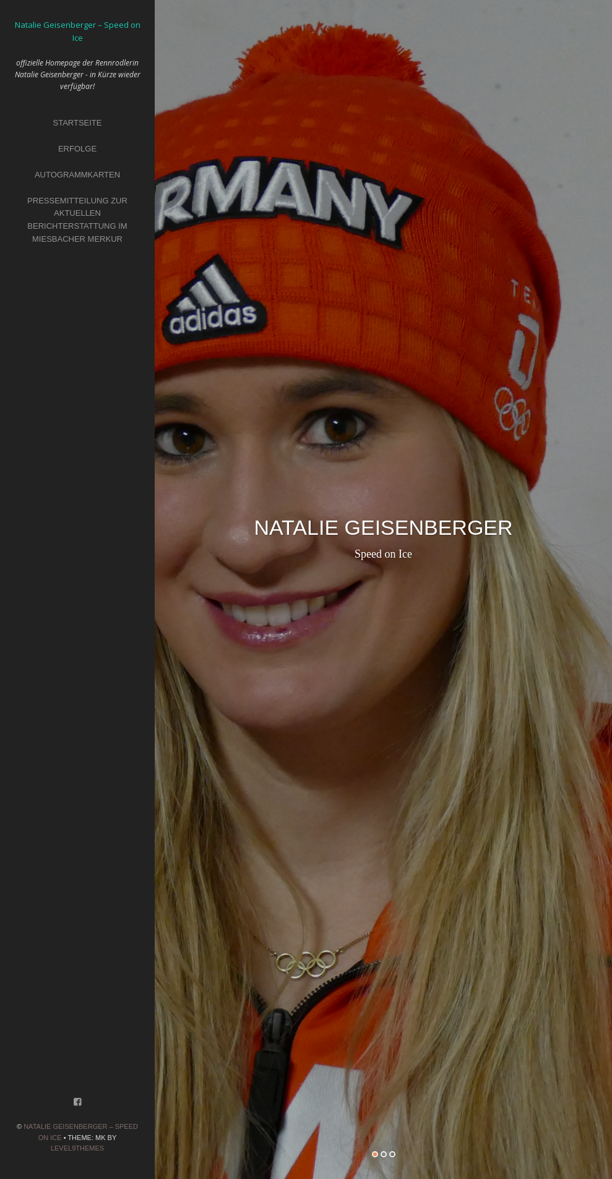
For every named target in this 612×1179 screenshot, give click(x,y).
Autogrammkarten (77, 174)
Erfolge (77, 148)
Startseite (77, 122)
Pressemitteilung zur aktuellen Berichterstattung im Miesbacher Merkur (77, 220)
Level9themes (77, 1148)
